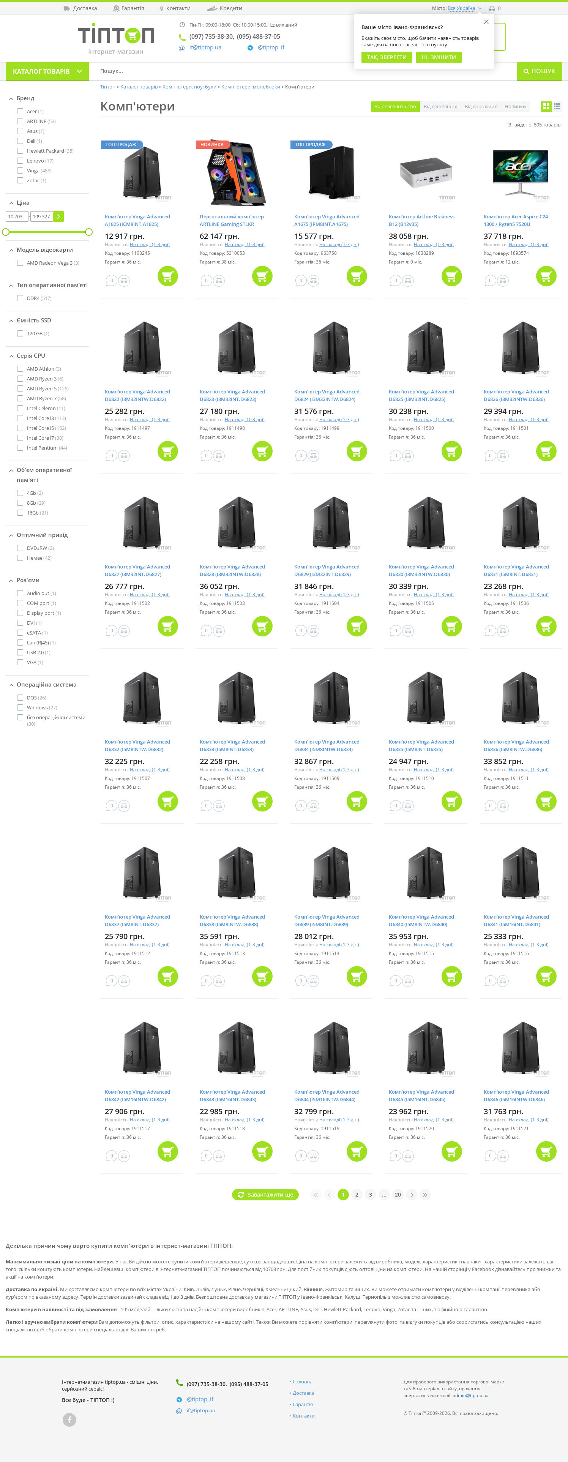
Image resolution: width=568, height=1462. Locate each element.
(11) (46, 408)
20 (398, 1194)
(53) (41, 121)
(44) (47, 447)
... (384, 1194)
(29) (36, 502)
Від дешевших (440, 106)
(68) (46, 398)
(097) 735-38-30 (206, 1384)
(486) (39, 170)
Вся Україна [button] (461, 8)
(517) (39, 298)
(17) (40, 160)
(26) (36, 697)
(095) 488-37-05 (249, 1384)
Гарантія (303, 1404)
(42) (39, 557)
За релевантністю (395, 106)
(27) (42, 707)
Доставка (303, 1392)
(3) (53, 262)
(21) (37, 512)
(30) (45, 437)
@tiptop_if (271, 47)
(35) (50, 150)
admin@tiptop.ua (471, 1395)
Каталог (41, 71)
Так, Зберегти (387, 57)
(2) (35, 492)
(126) (48, 388)
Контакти (304, 1415)
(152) (46, 428)
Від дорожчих (481, 106)
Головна (302, 1381)
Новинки (515, 106)
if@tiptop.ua (201, 1410)
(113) (46, 418)
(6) (45, 378)
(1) (35, 111)
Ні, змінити (439, 57)
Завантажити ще (270, 1194)
